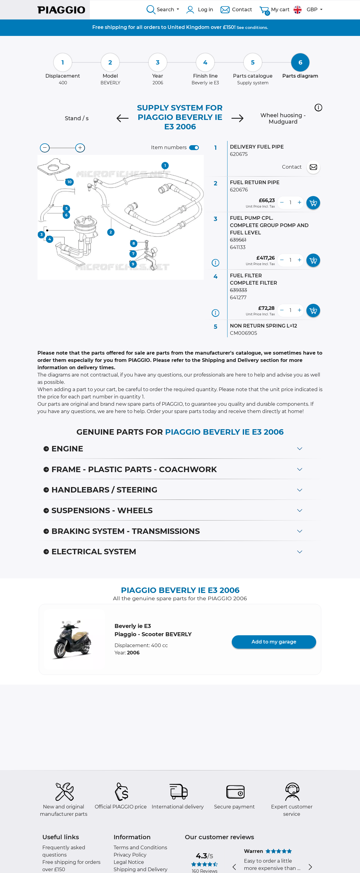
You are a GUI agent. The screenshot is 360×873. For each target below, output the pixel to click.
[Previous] (122, 118)
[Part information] (215, 263)
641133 (237, 247)
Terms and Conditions (140, 847)
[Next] (237, 118)
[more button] (299, 202)
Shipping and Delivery (141, 869)
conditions (256, 27)
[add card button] (313, 202)
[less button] (281, 202)
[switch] (194, 147)
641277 (238, 297)
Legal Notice (129, 862)
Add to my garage (274, 642)
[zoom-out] (45, 148)
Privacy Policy (130, 855)
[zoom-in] (80, 148)
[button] (318, 107)
